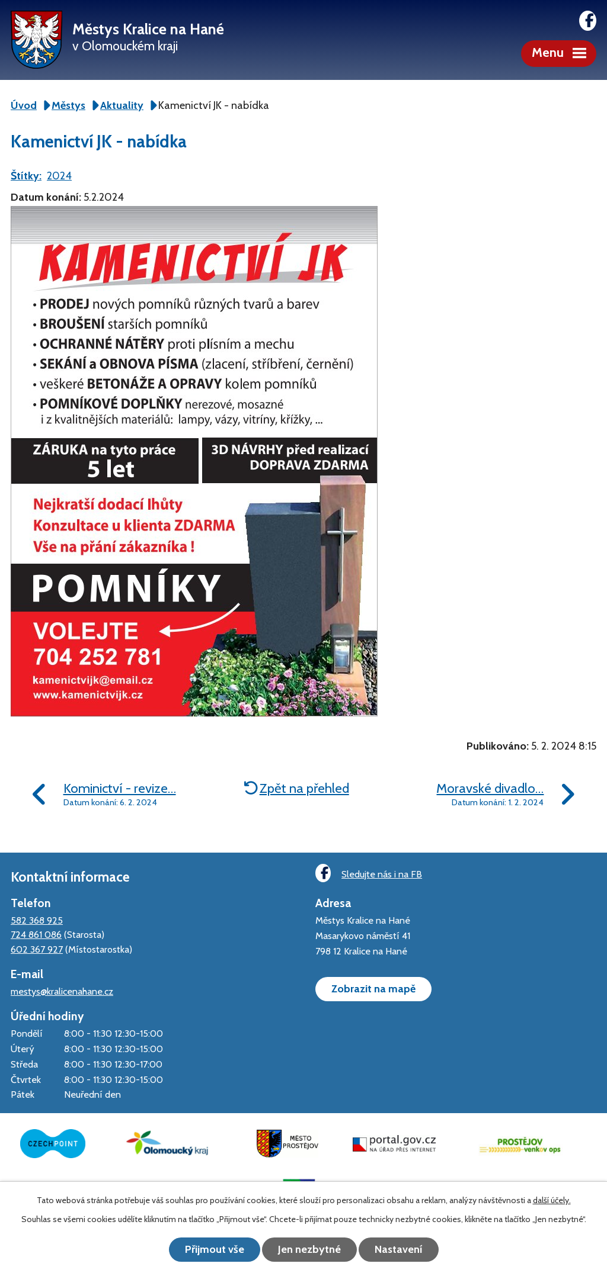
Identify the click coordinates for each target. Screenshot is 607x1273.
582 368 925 (37, 920)
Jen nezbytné (309, 1249)
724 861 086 (36, 934)
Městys (68, 105)
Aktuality (121, 105)
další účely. (552, 1200)
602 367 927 (37, 949)
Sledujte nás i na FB (368, 873)
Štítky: (26, 175)
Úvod (24, 105)
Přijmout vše (214, 1249)
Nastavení (399, 1249)
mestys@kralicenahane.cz (62, 991)
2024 (59, 175)
